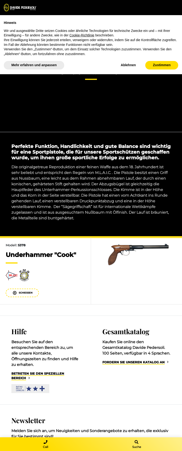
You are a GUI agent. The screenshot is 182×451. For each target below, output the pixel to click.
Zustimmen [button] (162, 65)
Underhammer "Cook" (41, 254)
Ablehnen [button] (128, 65)
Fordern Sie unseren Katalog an (133, 362)
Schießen (22, 293)
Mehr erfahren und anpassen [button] (34, 65)
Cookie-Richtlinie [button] (81, 35)
